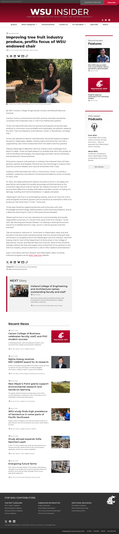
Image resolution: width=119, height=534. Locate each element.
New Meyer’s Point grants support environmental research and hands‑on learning (28, 386)
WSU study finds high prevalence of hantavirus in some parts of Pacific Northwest (28, 414)
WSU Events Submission (46, 513)
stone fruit (24, 269)
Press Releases (32, 267)
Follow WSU (111, 531)
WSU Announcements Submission (49, 511)
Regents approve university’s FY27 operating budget (98, 96)
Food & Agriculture (20, 267)
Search (105, 24)
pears (19, 269)
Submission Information (49, 503)
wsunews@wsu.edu (50, 525)
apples (10, 269)
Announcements (48, 24)
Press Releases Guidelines (13, 508)
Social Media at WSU (78, 511)
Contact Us (63, 24)
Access (89, 531)
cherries (14, 269)
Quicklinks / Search (92, 2)
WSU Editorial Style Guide (80, 508)
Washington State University (11, 1)
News (15, 25)
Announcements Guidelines (14, 511)
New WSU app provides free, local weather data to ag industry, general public (98, 67)
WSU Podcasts (98, 167)
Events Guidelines (10, 513)
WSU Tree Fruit (35, 255)
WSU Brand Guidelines (79, 505)
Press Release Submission (46, 508)
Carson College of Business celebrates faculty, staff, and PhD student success (27, 336)
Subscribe (112, 2)
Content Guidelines (13, 503)
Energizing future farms (22, 463)
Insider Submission (44, 505)
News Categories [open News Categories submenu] (28, 24)
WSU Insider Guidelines (12, 505)
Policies (96, 531)
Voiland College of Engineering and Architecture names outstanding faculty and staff (49, 289)
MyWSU (103, 531)
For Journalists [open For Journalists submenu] (78, 24)
